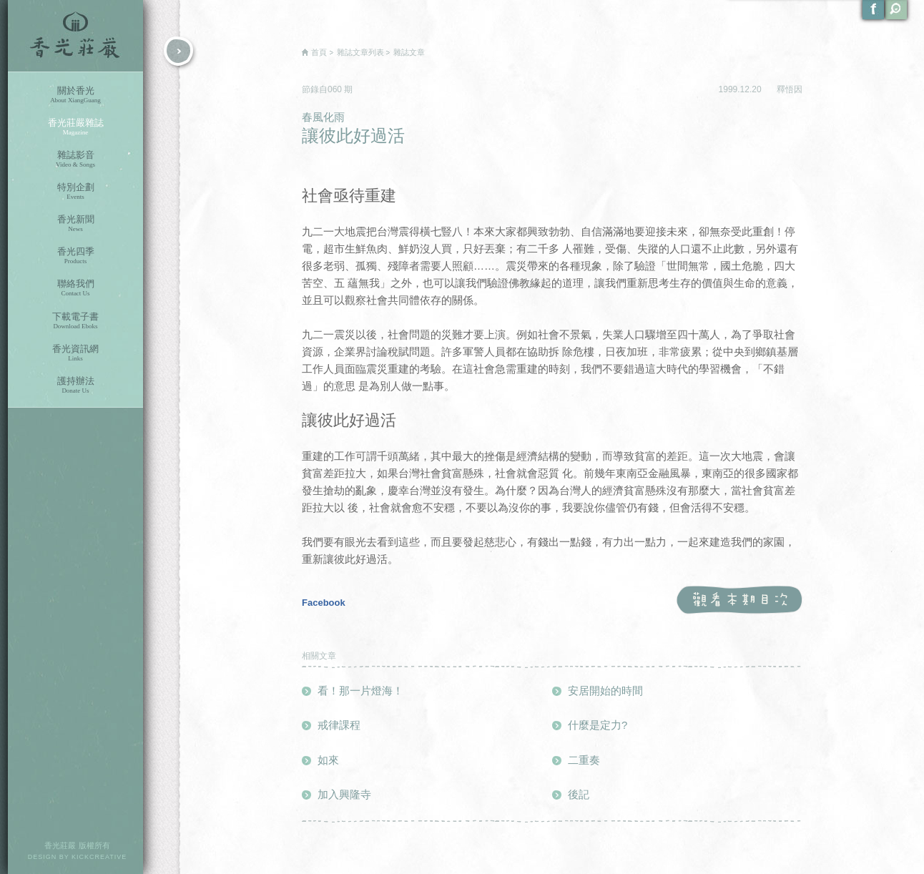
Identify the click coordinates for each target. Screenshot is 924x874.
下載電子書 (75, 320)
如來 (328, 760)
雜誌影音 (75, 159)
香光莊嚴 (75, 36)
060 (336, 89)
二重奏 (584, 760)
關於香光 (75, 94)
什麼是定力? (597, 725)
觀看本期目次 (739, 600)
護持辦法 (75, 385)
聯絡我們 (75, 288)
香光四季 (75, 255)
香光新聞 (75, 223)
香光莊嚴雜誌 (75, 127)
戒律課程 (339, 725)
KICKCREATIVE (99, 856)
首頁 (319, 52)
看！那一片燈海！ (360, 690)
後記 (578, 794)
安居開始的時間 (605, 690)
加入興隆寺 (344, 794)
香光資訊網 (75, 353)
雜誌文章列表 (360, 52)
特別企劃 (75, 191)
